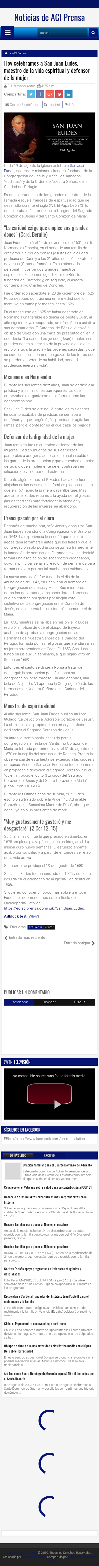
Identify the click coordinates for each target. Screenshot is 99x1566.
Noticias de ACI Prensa (49, 16)
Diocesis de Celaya (34, 1557)
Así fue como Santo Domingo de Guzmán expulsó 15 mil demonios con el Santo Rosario (49, 1376)
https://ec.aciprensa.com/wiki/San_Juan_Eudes (44, 908)
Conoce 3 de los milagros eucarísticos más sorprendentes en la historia (45, 1199)
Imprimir (52, 105)
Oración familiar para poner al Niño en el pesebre (36, 1224)
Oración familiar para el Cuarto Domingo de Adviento (57, 1164)
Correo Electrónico (23, 105)
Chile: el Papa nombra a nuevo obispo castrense (35, 1323)
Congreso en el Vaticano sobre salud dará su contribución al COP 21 (48, 1187)
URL (70, 105)
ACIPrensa (35, 927)
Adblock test (15, 916)
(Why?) (33, 916)
